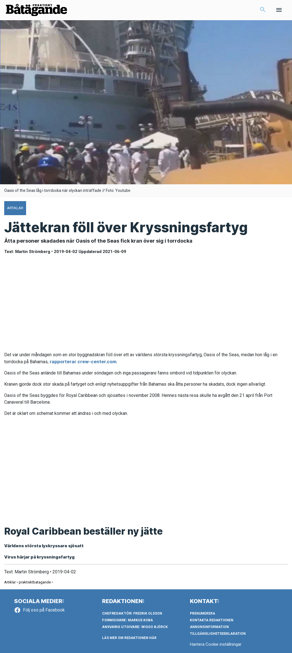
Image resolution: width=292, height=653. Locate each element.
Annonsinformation (209, 627)
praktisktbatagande (35, 582)
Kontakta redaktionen (211, 620)
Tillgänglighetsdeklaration (218, 634)
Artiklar (10, 582)
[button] (262, 10)
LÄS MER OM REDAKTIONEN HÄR (129, 638)
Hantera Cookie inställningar (216, 644)
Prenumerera (202, 613)
